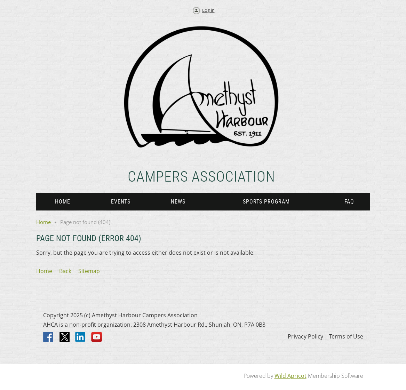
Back (65, 271)
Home (43, 221)
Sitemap (89, 271)
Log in (208, 10)
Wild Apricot (290, 376)
